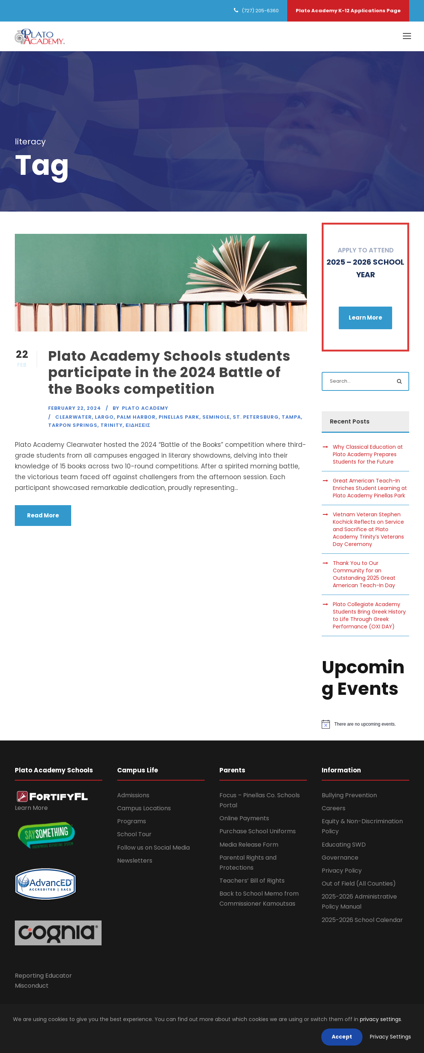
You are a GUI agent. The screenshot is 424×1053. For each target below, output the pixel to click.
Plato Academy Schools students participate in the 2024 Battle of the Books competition (169, 375)
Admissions (133, 797)
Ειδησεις (138, 427)
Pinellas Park (179, 419)
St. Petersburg (256, 419)
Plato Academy (145, 410)
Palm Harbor (136, 419)
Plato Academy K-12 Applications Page (348, 10)
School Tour (134, 836)
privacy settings (380, 1019)
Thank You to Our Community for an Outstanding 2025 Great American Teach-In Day (364, 576)
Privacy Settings (390, 1036)
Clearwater (73, 419)
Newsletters (134, 862)
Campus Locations (144, 810)
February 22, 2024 (74, 410)
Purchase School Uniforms (257, 833)
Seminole (216, 419)
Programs (131, 823)
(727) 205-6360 (260, 10)
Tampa (291, 419)
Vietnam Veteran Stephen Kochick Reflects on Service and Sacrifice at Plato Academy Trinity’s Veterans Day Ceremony (368, 531)
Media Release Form (248, 846)
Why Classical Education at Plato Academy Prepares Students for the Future (368, 456)
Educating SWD (344, 846)
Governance (340, 859)
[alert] (365, 726)
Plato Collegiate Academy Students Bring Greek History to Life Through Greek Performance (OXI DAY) (369, 617)
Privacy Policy (342, 873)
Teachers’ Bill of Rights (252, 883)
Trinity (111, 427)
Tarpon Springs (72, 427)
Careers (333, 810)
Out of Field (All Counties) (359, 886)
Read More (43, 517)
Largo (104, 419)
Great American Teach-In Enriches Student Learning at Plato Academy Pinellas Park (370, 490)
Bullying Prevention (349, 797)
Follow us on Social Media (153, 849)
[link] (52, 798)
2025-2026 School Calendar (362, 922)
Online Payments (244, 820)
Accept (342, 1036)
